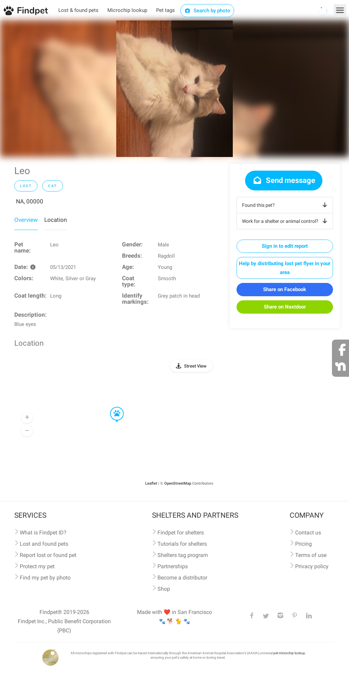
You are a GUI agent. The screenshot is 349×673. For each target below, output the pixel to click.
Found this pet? (286, 205)
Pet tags (165, 10)
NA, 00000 (29, 201)
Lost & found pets (78, 10)
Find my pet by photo (45, 577)
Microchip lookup (127, 10)
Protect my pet (37, 566)
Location (55, 219)
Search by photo (207, 11)
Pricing (303, 544)
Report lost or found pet (48, 555)
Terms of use (311, 555)
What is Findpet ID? (43, 532)
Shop (163, 589)
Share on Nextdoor (285, 307)
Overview (26, 219)
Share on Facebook (284, 289)
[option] (174, 88)
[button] (112, 407)
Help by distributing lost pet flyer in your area (284, 267)
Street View (195, 366)
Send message (283, 180)
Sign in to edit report (285, 246)
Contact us (308, 532)
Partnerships (172, 566)
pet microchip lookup (289, 653)
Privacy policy (312, 566)
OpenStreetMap (177, 483)
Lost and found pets (44, 544)
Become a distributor (182, 577)
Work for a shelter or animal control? (286, 221)
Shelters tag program (182, 555)
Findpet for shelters (180, 532)
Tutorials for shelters (182, 544)
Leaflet (151, 483)
